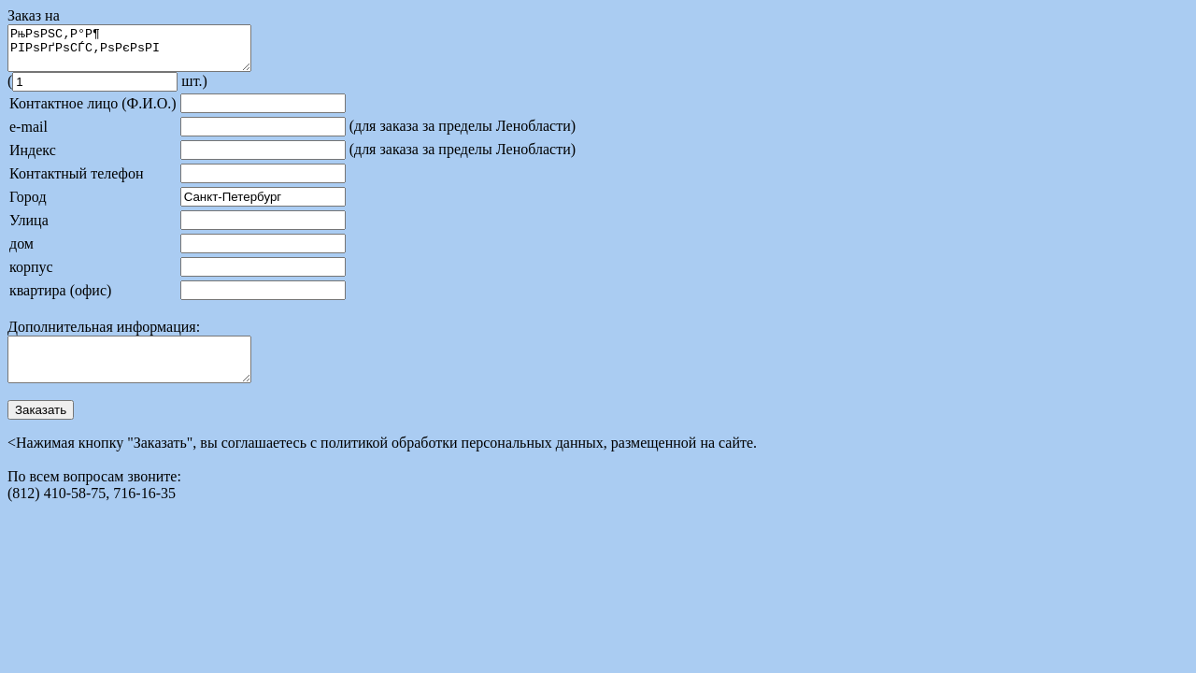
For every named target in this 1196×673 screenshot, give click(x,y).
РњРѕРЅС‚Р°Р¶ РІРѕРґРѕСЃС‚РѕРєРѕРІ (143, 52)
